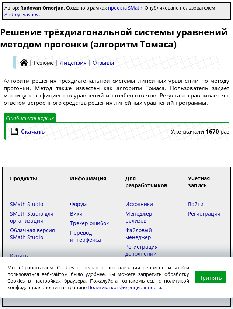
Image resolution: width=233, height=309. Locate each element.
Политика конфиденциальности (124, 287)
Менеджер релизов (138, 217)
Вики (76, 213)
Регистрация (204, 213)
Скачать (33, 131)
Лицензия (73, 62)
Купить (19, 255)
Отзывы (103, 62)
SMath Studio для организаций (31, 217)
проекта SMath (125, 7)
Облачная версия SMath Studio (32, 234)
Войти (196, 203)
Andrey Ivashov (21, 14)
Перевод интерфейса (85, 236)
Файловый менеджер (138, 234)
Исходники (139, 203)
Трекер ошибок (89, 223)
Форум (78, 203)
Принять (210, 277)
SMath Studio (26, 203)
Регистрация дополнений (141, 250)
